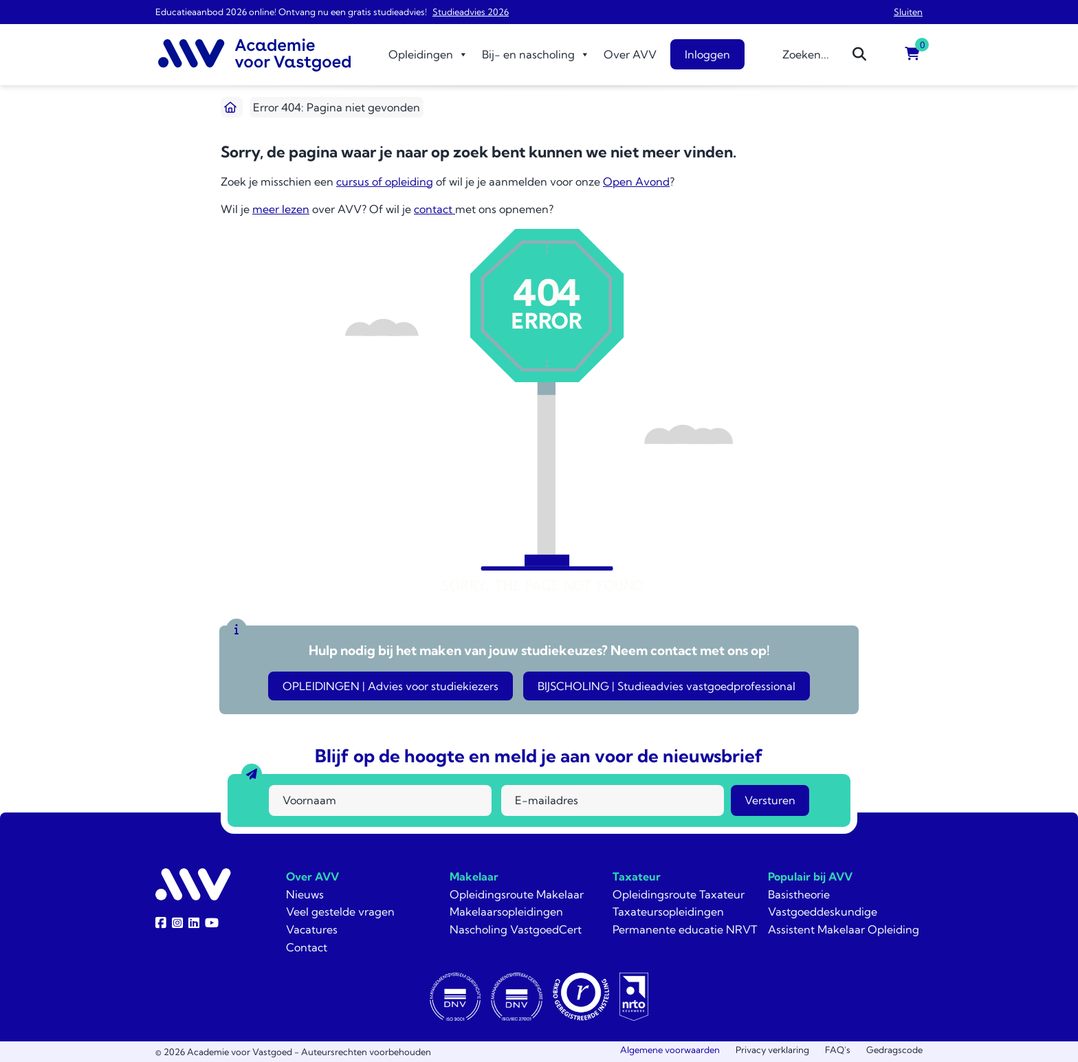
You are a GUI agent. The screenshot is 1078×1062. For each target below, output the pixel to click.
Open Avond (636, 181)
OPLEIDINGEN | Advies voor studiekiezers (390, 686)
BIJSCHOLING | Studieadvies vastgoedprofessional (666, 686)
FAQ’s (837, 1049)
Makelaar (474, 876)
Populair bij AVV (810, 876)
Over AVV (630, 54)
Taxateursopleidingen (668, 911)
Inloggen (707, 54)
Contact (306, 947)
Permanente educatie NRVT (685, 929)
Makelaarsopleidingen (506, 911)
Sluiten (908, 11)
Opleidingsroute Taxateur (679, 894)
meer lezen (280, 209)
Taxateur (637, 876)
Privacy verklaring (772, 1049)
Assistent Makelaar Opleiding (843, 929)
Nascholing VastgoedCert (516, 929)
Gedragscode (894, 1049)
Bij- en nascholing (536, 54)
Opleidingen (428, 54)
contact (434, 209)
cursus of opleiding (384, 181)
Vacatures (312, 929)
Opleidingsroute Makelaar (517, 894)
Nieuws (305, 894)
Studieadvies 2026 (470, 11)
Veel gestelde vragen (340, 911)
